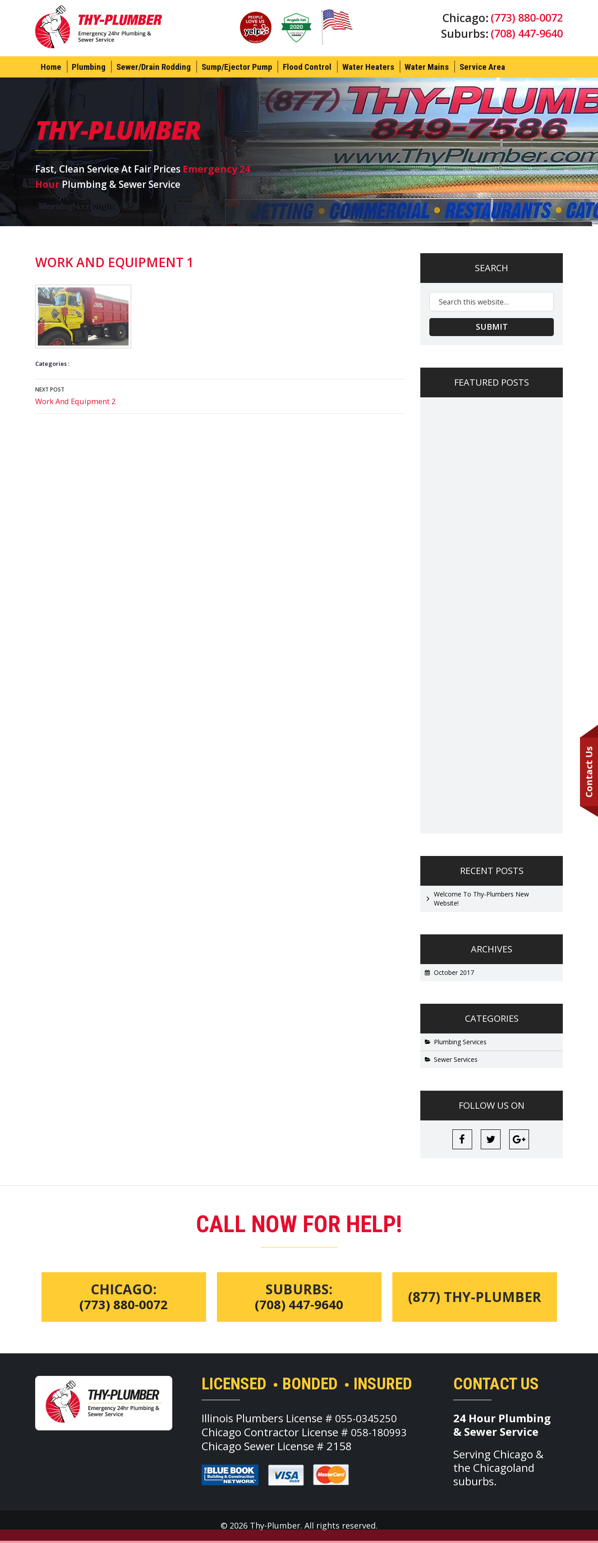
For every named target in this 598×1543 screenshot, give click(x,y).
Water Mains (427, 67)
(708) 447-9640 (524, 35)
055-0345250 (368, 1420)
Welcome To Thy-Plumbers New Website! (481, 899)
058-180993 (381, 1433)
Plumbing (89, 67)
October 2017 (454, 973)
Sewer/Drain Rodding (153, 67)
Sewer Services (456, 1060)
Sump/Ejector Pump (237, 67)
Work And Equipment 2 (220, 395)
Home (51, 67)
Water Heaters (368, 67)
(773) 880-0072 (524, 18)
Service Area (482, 67)
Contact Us (588, 772)
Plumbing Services (460, 1042)
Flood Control (307, 67)
